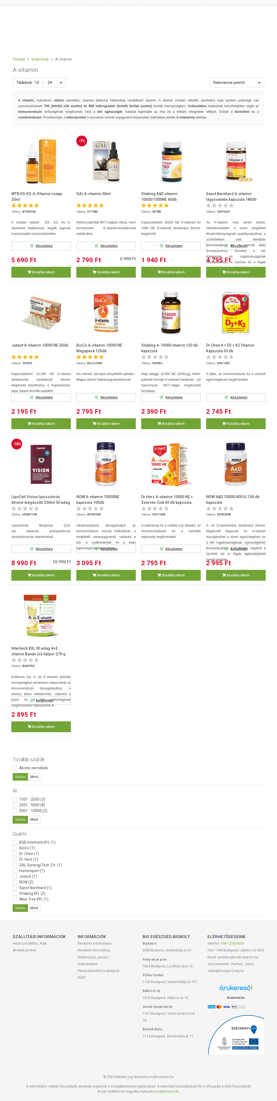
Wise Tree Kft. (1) (33, 899)
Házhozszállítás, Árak (30, 943)
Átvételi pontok (24, 950)
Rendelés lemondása (94, 950)
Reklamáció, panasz (93, 957)
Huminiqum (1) (32, 871)
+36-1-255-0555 (232, 943)
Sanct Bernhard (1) (35, 888)
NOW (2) (26, 882)
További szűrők (29, 759)
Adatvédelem (88, 964)
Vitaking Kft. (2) (32, 893)
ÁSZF (82, 977)
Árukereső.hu (236, 997)
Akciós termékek (33, 768)
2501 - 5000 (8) (32, 805)
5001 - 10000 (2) (33, 811)
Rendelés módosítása (94, 943)
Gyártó (20, 834)
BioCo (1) (27, 848)
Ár (15, 791)
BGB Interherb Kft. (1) (37, 842)
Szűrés (20, 777)
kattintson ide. (169, 1091)
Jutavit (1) (28, 876)
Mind (34, 777)
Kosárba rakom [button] (41, 272)
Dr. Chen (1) (29, 854)
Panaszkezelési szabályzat (99, 971)
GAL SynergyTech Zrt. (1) (40, 865)
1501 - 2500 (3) (32, 799)
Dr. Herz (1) (28, 859)
